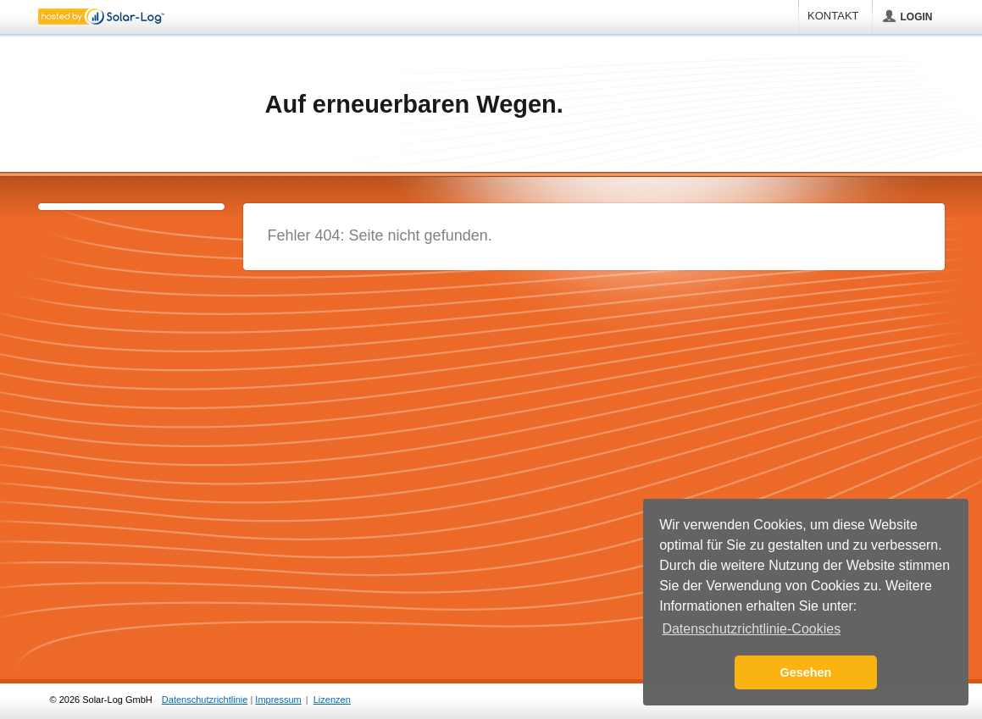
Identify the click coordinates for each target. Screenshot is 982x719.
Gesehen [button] (806, 672)
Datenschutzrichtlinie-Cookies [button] (751, 629)
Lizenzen (332, 699)
